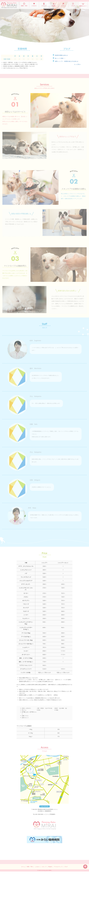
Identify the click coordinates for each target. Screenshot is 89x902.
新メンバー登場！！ (60, 58)
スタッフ (44, 897)
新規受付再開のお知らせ (61, 55)
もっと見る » (77, 64)
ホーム (23, 897)
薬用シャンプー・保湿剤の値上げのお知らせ (66, 61)
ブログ (66, 897)
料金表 (50, 897)
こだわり (37, 897)
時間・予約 (30, 897)
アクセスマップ (58, 897)
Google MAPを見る (44, 822)
